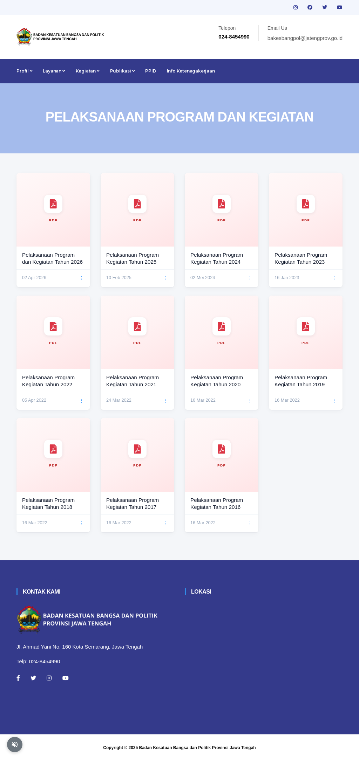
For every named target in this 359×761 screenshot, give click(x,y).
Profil (24, 71)
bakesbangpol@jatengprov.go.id (305, 38)
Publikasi (122, 71)
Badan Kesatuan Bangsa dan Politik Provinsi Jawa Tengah (197, 747)
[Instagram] (49, 678)
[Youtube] (65, 678)
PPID (150, 71)
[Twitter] (33, 678)
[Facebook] (18, 678)
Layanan (54, 71)
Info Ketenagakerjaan (191, 71)
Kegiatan (88, 71)
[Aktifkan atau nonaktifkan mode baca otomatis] (14, 744)
